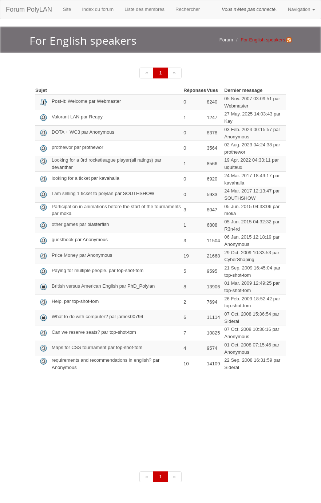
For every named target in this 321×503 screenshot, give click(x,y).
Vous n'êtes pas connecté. (249, 9)
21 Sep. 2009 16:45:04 (248, 268)
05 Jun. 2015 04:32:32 (247, 221)
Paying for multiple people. (79, 270)
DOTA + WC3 (66, 132)
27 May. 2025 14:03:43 (248, 114)
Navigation (301, 9)
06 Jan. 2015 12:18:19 (247, 237)
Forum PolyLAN (29, 9)
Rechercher (187, 9)
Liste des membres (144, 9)
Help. (57, 301)
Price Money (65, 255)
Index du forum (98, 9)
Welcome (77, 101)
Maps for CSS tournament (79, 347)
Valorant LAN (65, 116)
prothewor (62, 147)
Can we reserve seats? (76, 332)
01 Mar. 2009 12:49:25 (248, 283)
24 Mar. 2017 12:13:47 (248, 191)
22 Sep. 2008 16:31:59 (248, 360)
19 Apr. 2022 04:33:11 (247, 160)
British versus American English (85, 286)
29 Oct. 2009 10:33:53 (247, 252)
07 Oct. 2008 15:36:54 (247, 314)
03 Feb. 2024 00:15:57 (248, 129)
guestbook (63, 239)
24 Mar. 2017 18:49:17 (248, 175)
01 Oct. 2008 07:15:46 (247, 345)
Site (67, 9)
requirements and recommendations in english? (101, 360)
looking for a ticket (71, 178)
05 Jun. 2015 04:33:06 (247, 206)
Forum (226, 39)
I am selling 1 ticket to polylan (83, 193)
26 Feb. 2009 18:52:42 (248, 298)
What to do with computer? (80, 316)
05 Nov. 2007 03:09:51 (248, 98)
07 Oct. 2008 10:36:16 (247, 329)
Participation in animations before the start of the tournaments (116, 206)
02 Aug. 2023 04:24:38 (248, 144)
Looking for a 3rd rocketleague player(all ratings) (102, 160)
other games (65, 224)
